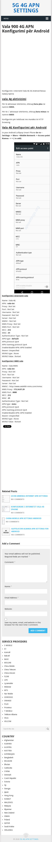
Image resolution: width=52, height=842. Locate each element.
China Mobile (9, 666)
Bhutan (7, 764)
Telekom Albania (10, 714)
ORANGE (7, 701)
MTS (6, 690)
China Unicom (9, 673)
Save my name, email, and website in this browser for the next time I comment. (23, 623)
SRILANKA (8, 830)
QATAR (7, 823)
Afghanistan (9, 740)
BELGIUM (8, 761)
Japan (6, 792)
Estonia (7, 782)
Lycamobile (8, 683)
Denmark (7, 775)
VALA (6, 718)
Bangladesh (8, 757)
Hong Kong (8, 795)
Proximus (8, 708)
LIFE (6, 680)
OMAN (6, 816)
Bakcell (7, 656)
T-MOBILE (8, 711)
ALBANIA (8, 744)
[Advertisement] (26, 61)
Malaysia (7, 806)
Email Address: (11, 597)
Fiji (5, 785)
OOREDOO (8, 697)
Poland (7, 820)
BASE (6, 659)
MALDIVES (8, 802)
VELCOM (7, 721)
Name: (8, 586)
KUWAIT (7, 799)
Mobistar (7, 687)
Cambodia (8, 768)
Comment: (10, 562)
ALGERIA (8, 747)
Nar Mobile (8, 694)
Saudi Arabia (9, 827)
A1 (5, 649)
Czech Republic (10, 778)
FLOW (6, 676)
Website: (8, 609)
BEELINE (7, 663)
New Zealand (9, 813)
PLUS (6, 704)
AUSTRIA (8, 751)
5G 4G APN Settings (26, 8)
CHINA (7, 771)
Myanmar (8, 809)
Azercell (7, 652)
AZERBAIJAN (9, 754)
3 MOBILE (8, 645)
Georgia (7, 789)
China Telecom (10, 670)
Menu (6, 19)
